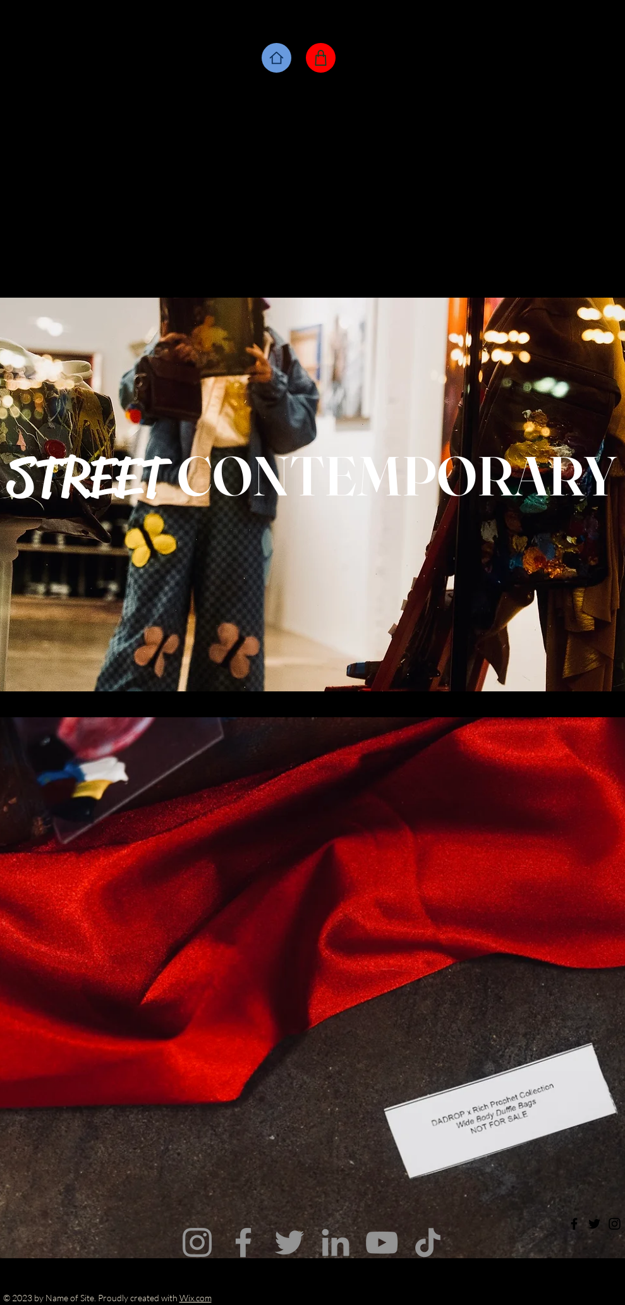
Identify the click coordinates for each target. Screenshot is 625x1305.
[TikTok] (427, 1242)
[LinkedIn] (335, 1242)
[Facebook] (243, 1242)
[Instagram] (197, 1242)
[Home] (276, 58)
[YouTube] (381, 1242)
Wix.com (195, 1297)
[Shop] (321, 58)
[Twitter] (289, 1242)
